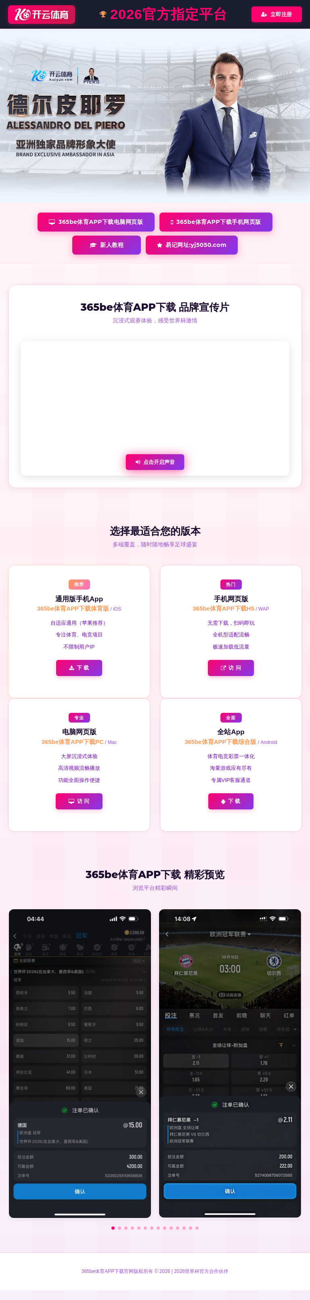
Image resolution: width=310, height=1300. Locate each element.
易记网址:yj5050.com (191, 245)
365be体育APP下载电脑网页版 (96, 221)
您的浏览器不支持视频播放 (155, 408)
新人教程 (107, 245)
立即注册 (276, 14)
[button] (113, 1228)
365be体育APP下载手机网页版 (216, 221)
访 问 (231, 668)
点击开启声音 (155, 462)
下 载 (79, 668)
